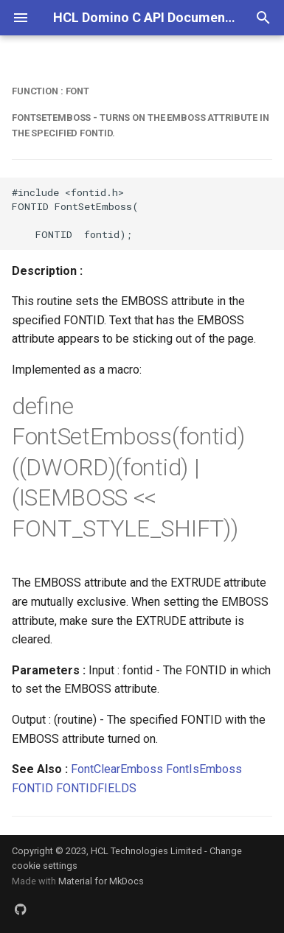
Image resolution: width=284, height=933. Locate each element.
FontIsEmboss (204, 769)
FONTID (32, 788)
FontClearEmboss (117, 769)
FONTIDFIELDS (96, 788)
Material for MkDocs (101, 881)
